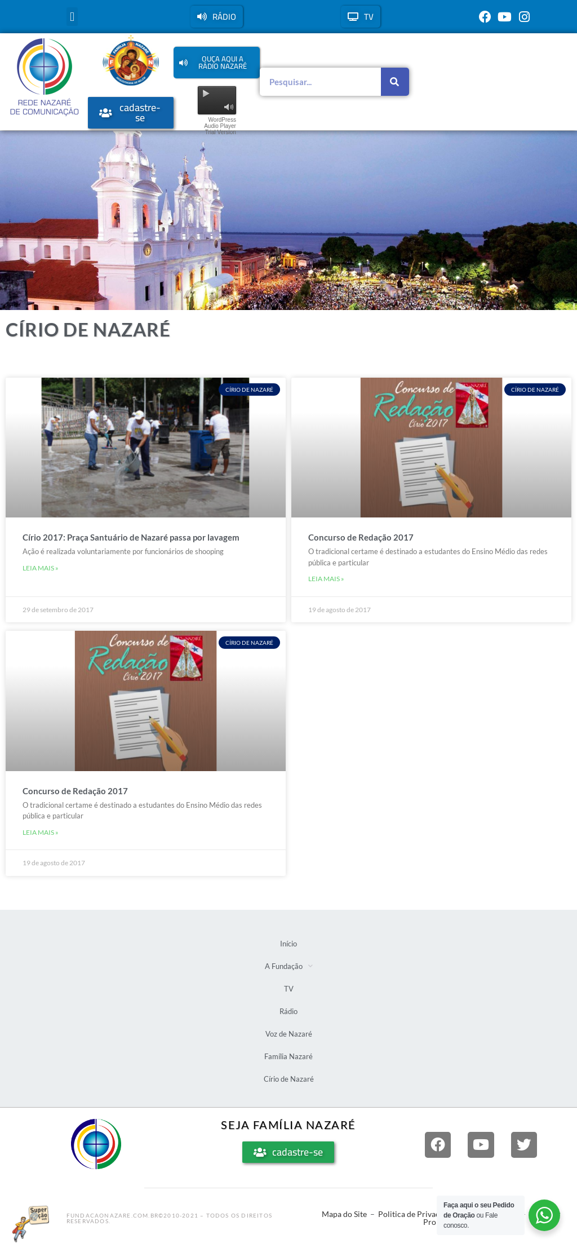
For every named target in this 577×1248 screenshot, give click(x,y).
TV (289, 988)
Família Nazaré (288, 1056)
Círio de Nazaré (289, 1078)
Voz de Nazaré (288, 1033)
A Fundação (289, 966)
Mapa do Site (344, 1214)
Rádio (288, 1011)
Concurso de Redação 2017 (361, 537)
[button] (71, 16)
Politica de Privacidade (418, 1214)
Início (288, 943)
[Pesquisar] (395, 82)
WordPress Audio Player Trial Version (220, 126)
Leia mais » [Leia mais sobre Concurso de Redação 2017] (326, 578)
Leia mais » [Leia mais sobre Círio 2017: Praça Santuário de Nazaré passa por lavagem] (41, 568)
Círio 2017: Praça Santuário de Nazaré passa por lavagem (131, 537)
